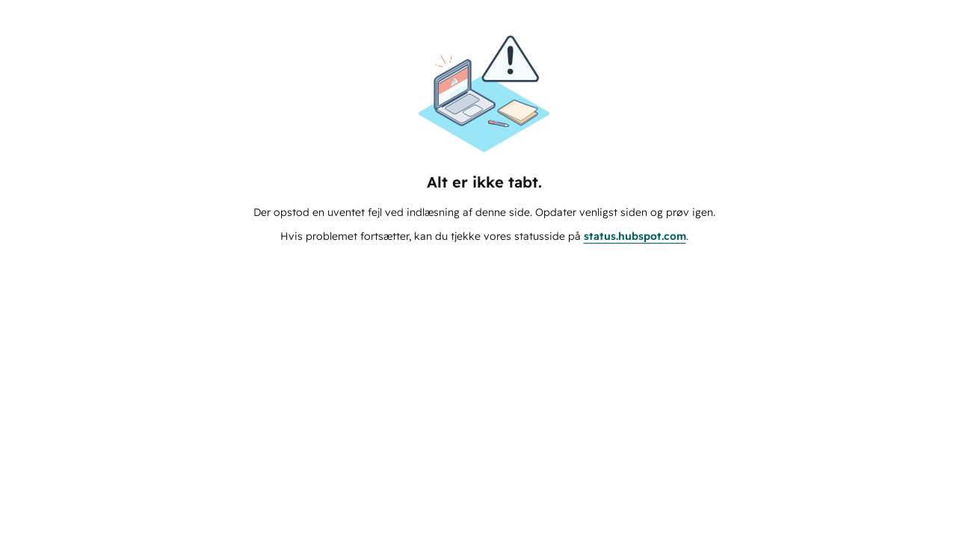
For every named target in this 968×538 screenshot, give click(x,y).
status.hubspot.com (635, 236)
